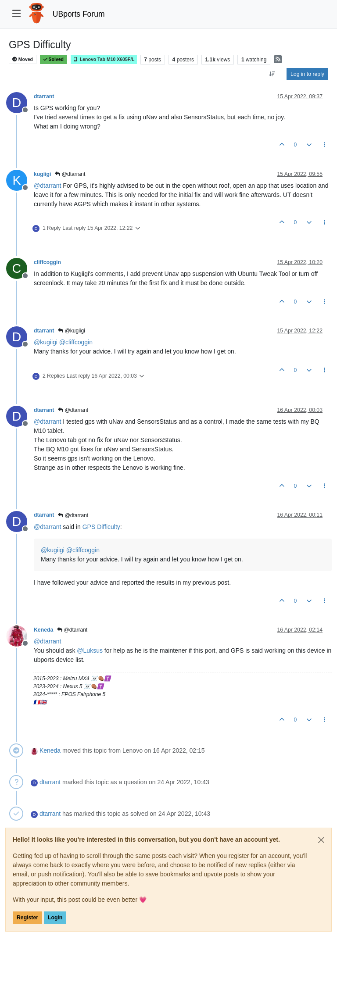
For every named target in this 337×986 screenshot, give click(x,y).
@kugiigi (71, 331)
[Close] (321, 840)
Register (27, 918)
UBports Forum (79, 14)
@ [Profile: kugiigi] (45, 342)
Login (55, 918)
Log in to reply (307, 74)
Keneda (43, 630)
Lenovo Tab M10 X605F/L (104, 59)
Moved (22, 59)
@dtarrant (70, 174)
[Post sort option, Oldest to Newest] (272, 74)
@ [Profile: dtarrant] (47, 185)
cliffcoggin (47, 262)
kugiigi (42, 174)
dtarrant (44, 96)
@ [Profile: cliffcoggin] (76, 342)
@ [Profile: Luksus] (90, 650)
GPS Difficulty (101, 526)
